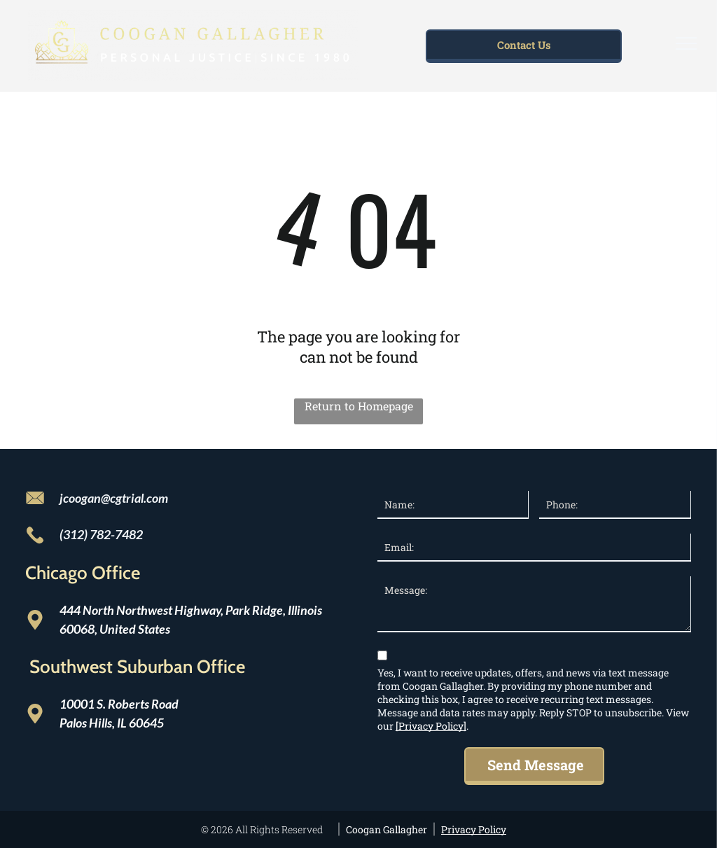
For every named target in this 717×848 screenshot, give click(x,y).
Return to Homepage (359, 405)
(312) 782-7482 (101, 534)
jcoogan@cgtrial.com (114, 498)
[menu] (686, 43)
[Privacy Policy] (431, 725)
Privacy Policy (473, 829)
